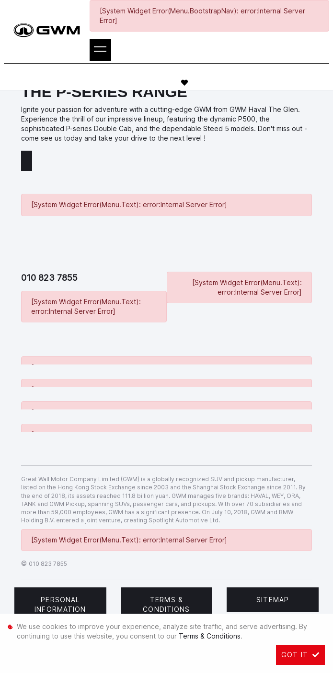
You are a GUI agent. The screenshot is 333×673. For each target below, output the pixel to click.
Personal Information (60, 604)
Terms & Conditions (166, 604)
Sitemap (272, 600)
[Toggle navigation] (100, 50)
